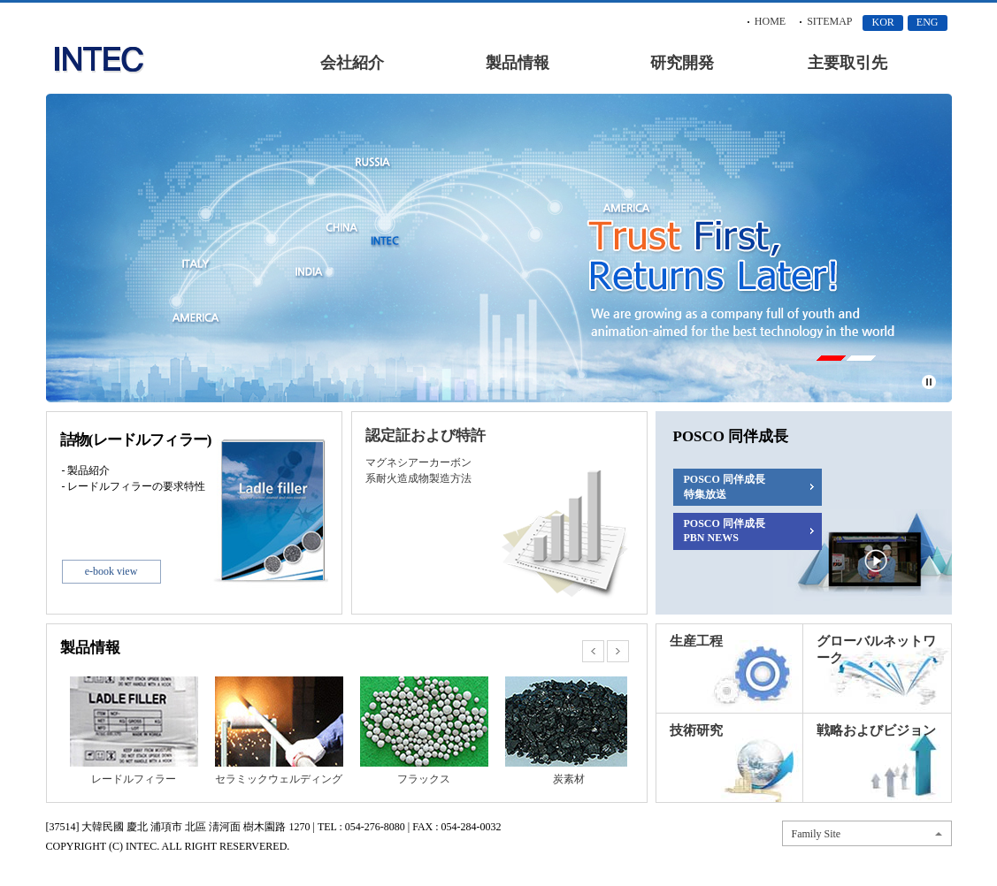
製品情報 (517, 63)
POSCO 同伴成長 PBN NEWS (724, 530)
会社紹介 (352, 63)
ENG (927, 22)
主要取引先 (847, 63)
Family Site (816, 834)
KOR (882, 22)
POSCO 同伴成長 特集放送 (724, 486)
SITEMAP (829, 21)
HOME (770, 21)
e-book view (111, 571)
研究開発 (682, 63)
